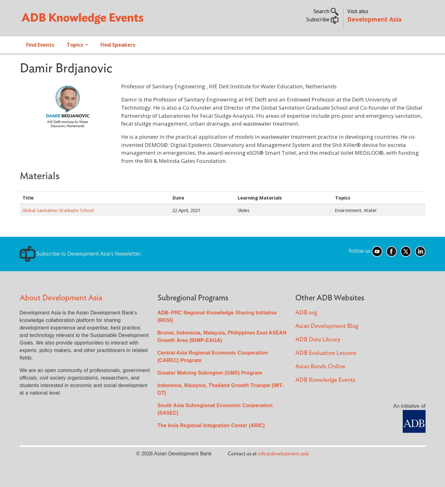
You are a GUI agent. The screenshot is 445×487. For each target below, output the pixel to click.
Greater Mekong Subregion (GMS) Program (210, 373)
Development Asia (374, 19)
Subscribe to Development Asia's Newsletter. (81, 253)
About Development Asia (61, 298)
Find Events (40, 44)
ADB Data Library (317, 340)
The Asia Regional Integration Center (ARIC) (211, 425)
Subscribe (322, 19)
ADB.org (306, 313)
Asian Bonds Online (320, 367)
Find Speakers (118, 44)
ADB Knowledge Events (325, 380)
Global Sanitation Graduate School (58, 210)
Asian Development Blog (326, 326)
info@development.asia (283, 453)
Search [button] (326, 11)
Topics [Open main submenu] (75, 44)
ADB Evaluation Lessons (325, 353)
